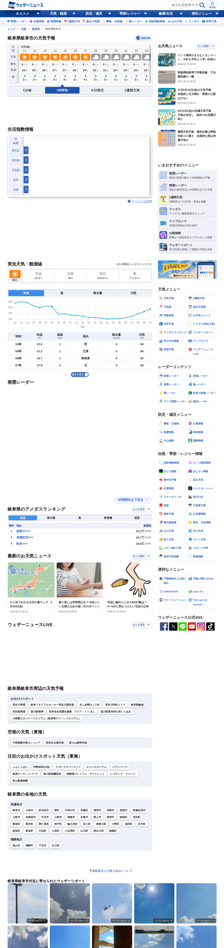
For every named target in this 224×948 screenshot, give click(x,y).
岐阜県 (36, 28)
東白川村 (99, 830)
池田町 (128, 824)
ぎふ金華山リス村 (89, 704)
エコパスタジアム (96, 767)
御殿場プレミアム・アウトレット (86, 773)
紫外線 (16, 160)
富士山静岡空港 (78, 742)
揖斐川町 (101, 824)
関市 (56, 810)
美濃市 (84, 810)
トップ (11, 28)
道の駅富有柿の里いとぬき (116, 711)
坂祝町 (16, 830)
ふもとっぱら (20, 767)
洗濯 (15, 189)
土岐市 (16, 817)
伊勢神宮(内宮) (41, 767)
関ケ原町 (44, 824)
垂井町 (29, 824)
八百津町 (70, 830)
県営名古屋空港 (55, 742)
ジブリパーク (119, 767)
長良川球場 (18, 704)
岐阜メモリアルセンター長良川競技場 (52, 704)
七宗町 (55, 830)
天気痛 (16, 170)
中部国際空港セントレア (26, 742)
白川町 (84, 830)
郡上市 (97, 817)
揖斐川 (20, 531)
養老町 (16, 824)
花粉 (15, 179)
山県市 (58, 817)
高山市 (16, 845)
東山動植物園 (20, 780)
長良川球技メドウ (115, 704)
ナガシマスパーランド (68, 767)
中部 (23, 28)
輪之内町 (72, 824)
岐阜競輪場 (137, 704)
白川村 (55, 845)
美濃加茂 (22, 537)
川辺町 (42, 830)
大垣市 (29, 810)
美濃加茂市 (139, 810)
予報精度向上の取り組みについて (111, 870)
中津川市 (70, 810)
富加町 (29, 830)
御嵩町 (113, 830)
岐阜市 (16, 810)
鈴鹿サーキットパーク (25, 773)
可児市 (45, 817)
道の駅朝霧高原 (52, 773)
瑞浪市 (97, 810)
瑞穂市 (71, 817)
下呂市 (42, 845)
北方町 (141, 824)
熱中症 (16, 150)
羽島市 (110, 810)
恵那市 (123, 810)
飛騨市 (29, 845)
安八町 (87, 824)
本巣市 (84, 817)
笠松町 (136, 817)
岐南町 (123, 817)
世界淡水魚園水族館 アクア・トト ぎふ (72, 711)
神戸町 (58, 824)
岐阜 (19, 543)
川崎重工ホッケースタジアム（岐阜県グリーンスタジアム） (46, 718)
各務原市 (31, 817)
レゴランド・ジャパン (123, 773)
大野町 (115, 824)
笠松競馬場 (18, 711)
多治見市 (44, 810)
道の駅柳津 (37, 711)
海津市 (110, 817)
